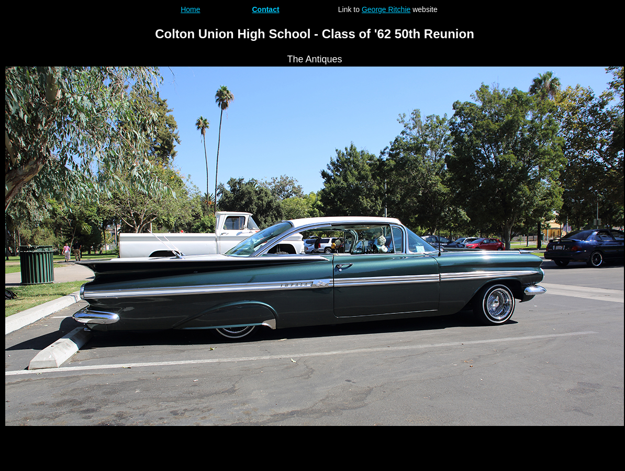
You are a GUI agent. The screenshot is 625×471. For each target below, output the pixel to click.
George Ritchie (386, 9)
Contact (265, 9)
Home (190, 9)
